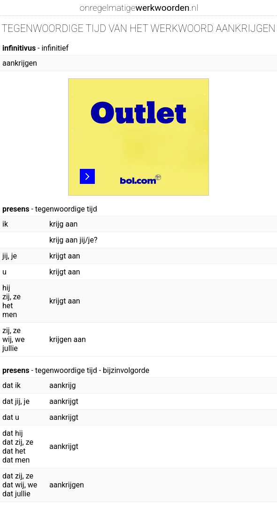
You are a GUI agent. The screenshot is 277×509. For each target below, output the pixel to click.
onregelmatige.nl (139, 7)
